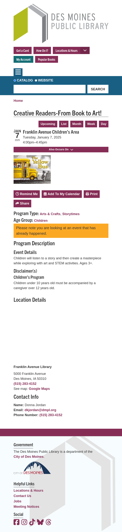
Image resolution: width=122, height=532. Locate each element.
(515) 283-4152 (25, 384)
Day (103, 124)
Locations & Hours (67, 50)
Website (45, 80)
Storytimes (71, 214)
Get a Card (22, 50)
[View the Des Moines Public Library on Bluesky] (40, 522)
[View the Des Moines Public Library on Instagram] (24, 522)
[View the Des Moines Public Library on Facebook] (17, 522)
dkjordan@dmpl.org (40, 410)
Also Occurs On (61, 149)
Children (41, 220)
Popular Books (46, 59)
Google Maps (39, 389)
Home (18, 101)
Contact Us (22, 496)
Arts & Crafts (50, 214)
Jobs (17, 501)
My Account (23, 59)
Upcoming (48, 124)
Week (91, 124)
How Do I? (42, 50)
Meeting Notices (26, 506)
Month (76, 124)
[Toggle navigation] (18, 72)
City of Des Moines (29, 457)
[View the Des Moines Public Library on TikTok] (32, 522)
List (63, 124)
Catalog (25, 80)
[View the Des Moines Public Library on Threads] (49, 522)
